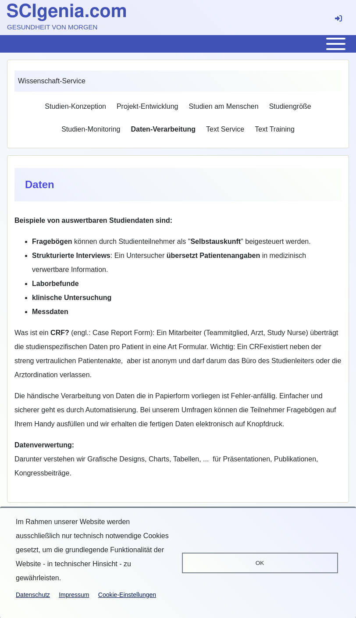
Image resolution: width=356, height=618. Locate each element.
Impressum (74, 594)
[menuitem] (75, 106)
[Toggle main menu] (178, 44)
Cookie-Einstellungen (127, 594)
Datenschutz (33, 594)
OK (260, 563)
